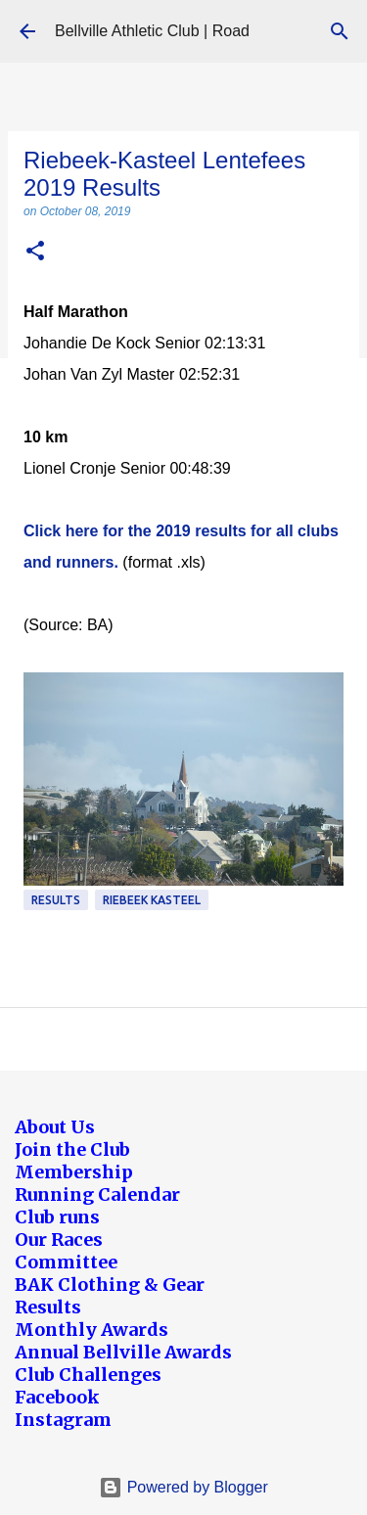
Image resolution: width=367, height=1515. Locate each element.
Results (55, 900)
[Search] (339, 31)
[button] (35, 252)
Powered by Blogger (183, 1487)
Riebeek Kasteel (152, 900)
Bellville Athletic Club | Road (152, 31)
